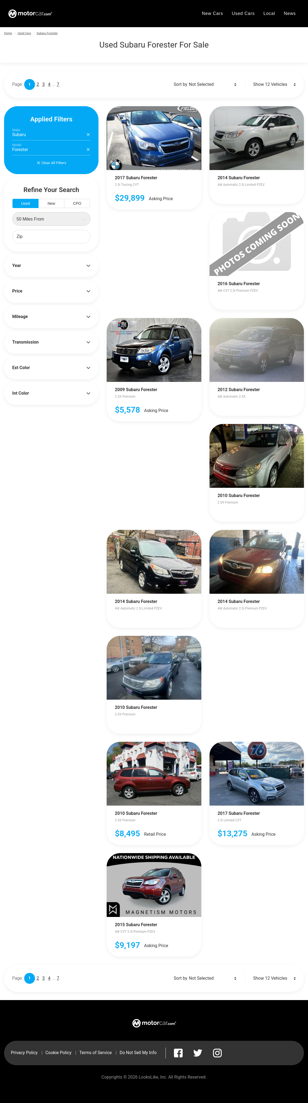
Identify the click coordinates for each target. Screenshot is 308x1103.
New (51, 203)
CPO (77, 203)
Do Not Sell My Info (138, 1052)
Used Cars (24, 33)
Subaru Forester (47, 33)
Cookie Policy (58, 1052)
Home (8, 33)
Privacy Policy (24, 1052)
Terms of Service (95, 1052)
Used (25, 203)
